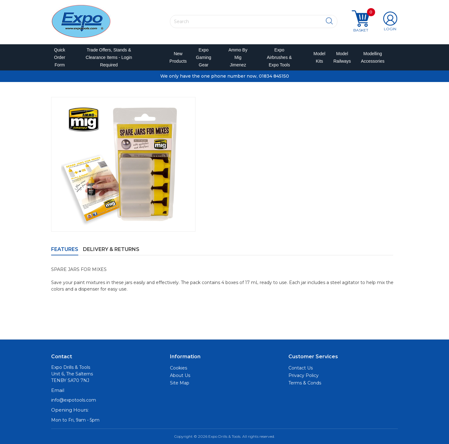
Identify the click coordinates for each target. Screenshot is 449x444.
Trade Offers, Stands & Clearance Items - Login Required (109, 57)
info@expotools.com (73, 400)
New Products (176, 57)
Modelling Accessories (371, 57)
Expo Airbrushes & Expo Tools (279, 57)
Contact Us (300, 368)
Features (64, 249)
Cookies (178, 368)
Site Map (179, 383)
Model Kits (318, 57)
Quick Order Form (59, 57)
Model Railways (340, 57)
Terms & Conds (304, 383)
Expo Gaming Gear (203, 57)
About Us (180, 375)
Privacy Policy (303, 375)
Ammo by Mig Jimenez (238, 57)
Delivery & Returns (111, 249)
